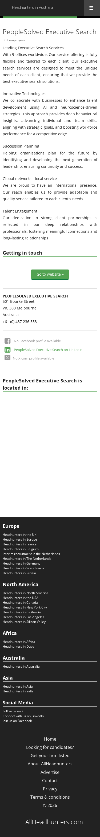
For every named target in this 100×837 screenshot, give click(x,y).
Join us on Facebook (17, 720)
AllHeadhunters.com (54, 821)
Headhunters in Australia (21, 666)
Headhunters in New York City (25, 607)
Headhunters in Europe (20, 539)
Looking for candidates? (50, 747)
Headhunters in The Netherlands (27, 558)
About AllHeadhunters (50, 764)
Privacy (50, 789)
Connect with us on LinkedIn (23, 716)
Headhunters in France (20, 544)
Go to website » (50, 274)
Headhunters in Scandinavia (23, 568)
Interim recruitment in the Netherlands (31, 554)
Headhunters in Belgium (21, 549)
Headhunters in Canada (20, 602)
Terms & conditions (50, 797)
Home (50, 739)
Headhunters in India (18, 691)
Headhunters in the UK (19, 534)
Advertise (50, 772)
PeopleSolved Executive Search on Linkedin (48, 349)
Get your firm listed (50, 755)
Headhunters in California (22, 612)
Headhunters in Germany (21, 563)
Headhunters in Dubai (19, 646)
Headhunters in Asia (18, 686)
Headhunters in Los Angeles (23, 617)
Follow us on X (13, 711)
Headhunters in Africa (19, 641)
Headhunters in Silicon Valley (24, 621)
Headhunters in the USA (20, 597)
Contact (50, 780)
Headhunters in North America (25, 593)
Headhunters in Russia (19, 573)
